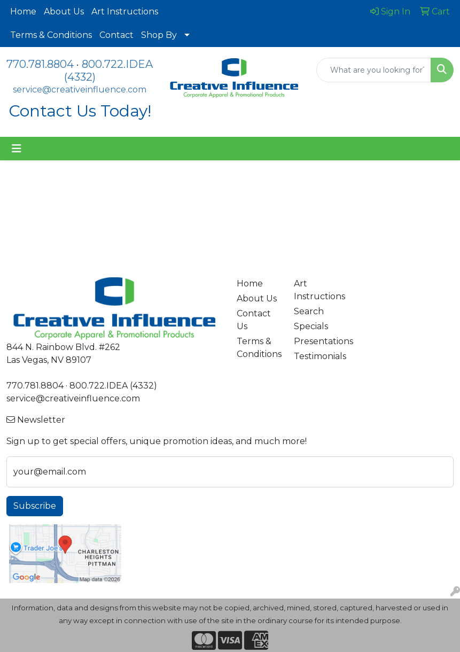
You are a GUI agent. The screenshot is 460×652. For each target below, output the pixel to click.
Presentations (316, 341)
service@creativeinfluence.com (79, 89)
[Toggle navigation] (16, 148)
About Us (64, 11)
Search (309, 311)
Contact (116, 35)
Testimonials (316, 356)
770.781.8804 (40, 64)
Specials (311, 326)
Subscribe (34, 506)
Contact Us (254, 319)
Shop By (159, 35)
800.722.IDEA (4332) (113, 386)
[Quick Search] (374, 70)
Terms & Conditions (51, 35)
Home (23, 11)
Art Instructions (124, 11)
